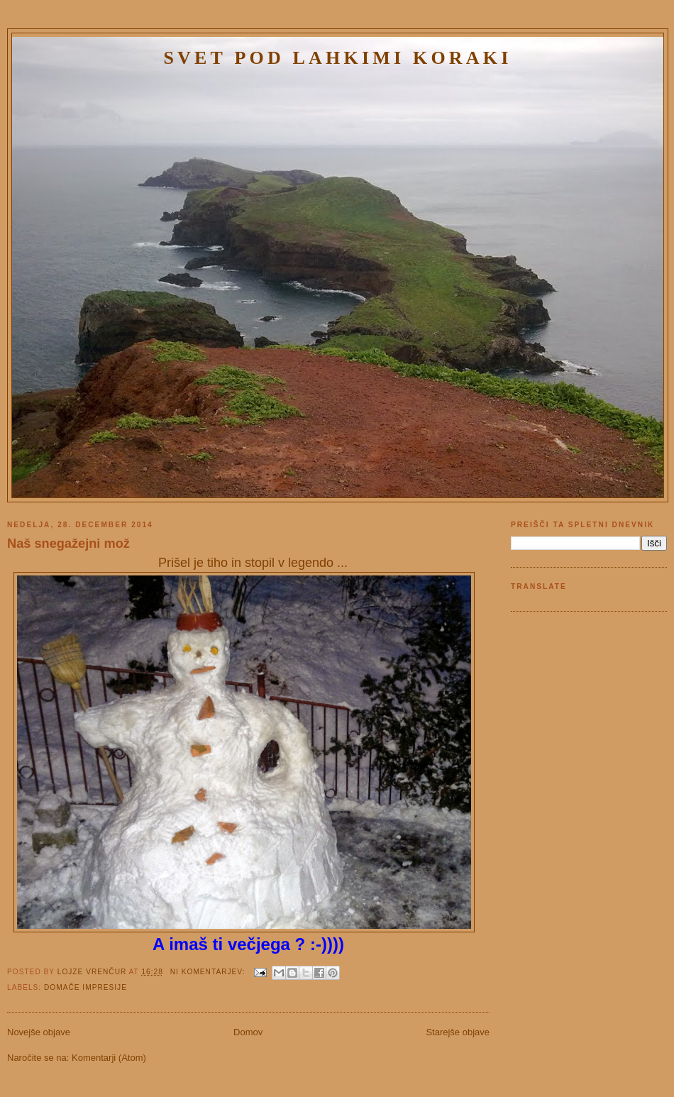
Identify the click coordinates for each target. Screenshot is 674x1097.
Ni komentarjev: (209, 972)
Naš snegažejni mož (68, 543)
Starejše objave (458, 1032)
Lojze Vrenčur (93, 972)
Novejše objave (38, 1032)
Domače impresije (85, 987)
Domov (248, 1032)
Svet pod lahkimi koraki (337, 58)
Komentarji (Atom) (109, 1057)
